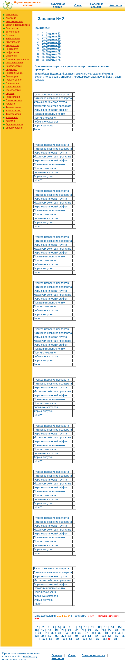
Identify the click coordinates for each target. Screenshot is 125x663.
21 (69, 630)
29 (123, 630)
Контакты (115, 5)
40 (106, 633)
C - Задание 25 (51, 60)
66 (104, 639)
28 (116, 630)
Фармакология (13, 107)
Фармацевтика (13, 110)
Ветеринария (12, 31)
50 (83, 636)
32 (52, 633)
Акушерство (12, 14)
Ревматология (13, 86)
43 (36, 636)
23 (83, 630)
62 (77, 639)
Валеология (12, 28)
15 (119, 627)
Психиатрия (12, 76)
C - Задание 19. (51, 42)
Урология (10, 103)
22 (76, 630)
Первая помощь (14, 73)
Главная (57, 655)
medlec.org (30, 656)
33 (59, 633)
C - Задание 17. (51, 39)
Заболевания (13, 38)
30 (39, 633)
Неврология (12, 49)
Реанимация (12, 83)
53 (103, 636)
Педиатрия (11, 69)
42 (119, 633)
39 (99, 633)
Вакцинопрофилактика (18, 25)
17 (42, 630)
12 (99, 627)
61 (70, 639)
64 (90, 639)
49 (76, 636)
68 (115, 639)
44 (42, 636)
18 (49, 630)
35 (72, 633)
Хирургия (10, 121)
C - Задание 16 (51, 36)
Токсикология (13, 97)
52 (96, 636)
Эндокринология (14, 124)
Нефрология (12, 52)
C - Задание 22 (51, 51)
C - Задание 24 (51, 57)
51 (89, 636)
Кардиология (12, 45)
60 (63, 639)
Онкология (11, 55)
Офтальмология (14, 62)
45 (49, 636)
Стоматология (13, 90)
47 (62, 636)
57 (43, 639)
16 (36, 630)
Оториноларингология (17, 59)
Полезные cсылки (96, 5)
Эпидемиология (14, 127)
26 (103, 630)
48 (69, 636)
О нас (78, 5)
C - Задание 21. (51, 48)
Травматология (14, 100)
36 (79, 633)
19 (56, 630)
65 (97, 639)
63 (84, 639)
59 (57, 639)
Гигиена (10, 35)
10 (85, 627)
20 (62, 630)
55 (116, 636)
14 (112, 627)
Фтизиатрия (12, 117)
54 (109, 636)
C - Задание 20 (51, 45)
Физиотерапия (13, 114)
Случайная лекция (58, 5)
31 (46, 633)
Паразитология (14, 66)
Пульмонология (14, 79)
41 (113, 633)
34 (66, 633)
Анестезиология (14, 21)
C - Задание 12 (51, 33)
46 (56, 636)
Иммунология (13, 42)
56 (123, 636)
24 (89, 630)
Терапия (10, 93)
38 (93, 633)
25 (96, 630)
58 (50, 639)
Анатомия (11, 18)
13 (105, 627)
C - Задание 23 (51, 54)
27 (109, 630)
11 (92, 627)
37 (86, 633)
